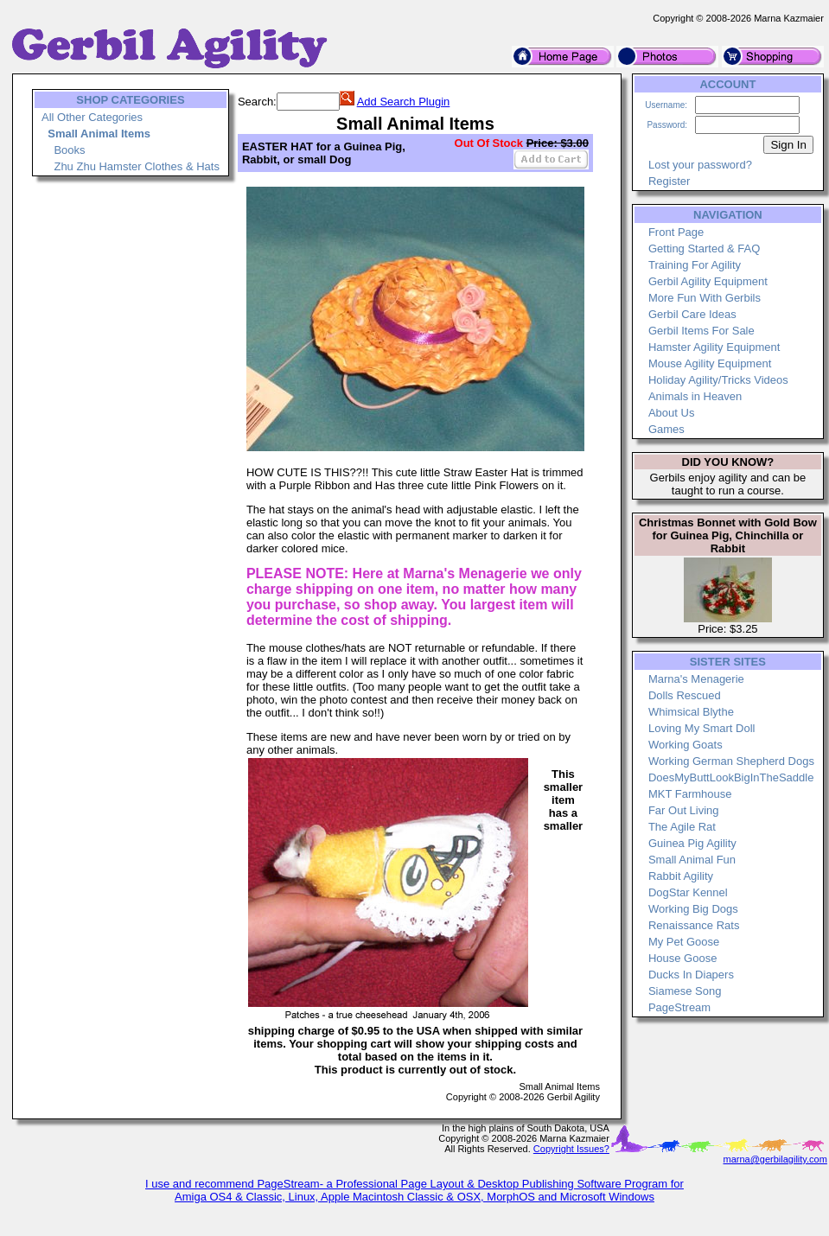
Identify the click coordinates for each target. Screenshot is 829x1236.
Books (69, 149)
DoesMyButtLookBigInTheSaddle (731, 777)
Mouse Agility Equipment (709, 363)
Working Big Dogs (693, 908)
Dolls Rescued (684, 695)
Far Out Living (683, 810)
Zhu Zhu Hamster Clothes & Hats (136, 166)
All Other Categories (92, 117)
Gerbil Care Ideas (692, 314)
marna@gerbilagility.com (774, 1159)
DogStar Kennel (688, 892)
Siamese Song (685, 990)
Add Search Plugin (403, 101)
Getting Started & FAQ (704, 248)
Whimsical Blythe (691, 711)
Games (666, 429)
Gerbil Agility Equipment (708, 281)
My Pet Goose (683, 941)
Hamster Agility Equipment (714, 347)
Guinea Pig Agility (692, 843)
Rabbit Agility (680, 876)
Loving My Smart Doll (702, 728)
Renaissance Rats (694, 925)
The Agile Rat (682, 826)
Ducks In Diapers (691, 974)
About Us (671, 412)
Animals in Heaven (695, 396)
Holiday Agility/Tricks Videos (718, 379)
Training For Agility (694, 264)
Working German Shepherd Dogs (731, 761)
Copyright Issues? (571, 1149)
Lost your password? (700, 164)
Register (669, 181)
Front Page (676, 232)
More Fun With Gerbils (704, 297)
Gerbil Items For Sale (701, 330)
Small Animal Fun (692, 859)
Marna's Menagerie (696, 678)
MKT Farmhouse (690, 793)
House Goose (682, 958)
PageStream (679, 1007)
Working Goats (685, 744)
